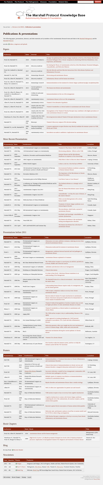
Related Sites (63, 2)
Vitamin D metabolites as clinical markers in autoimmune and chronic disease (68, 106)
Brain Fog (20, 470)
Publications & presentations (33, 27)
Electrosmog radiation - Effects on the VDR (71, 151)
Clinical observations (51, 270)
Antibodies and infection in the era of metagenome (59, 267)
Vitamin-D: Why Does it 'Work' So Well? (70, 148)
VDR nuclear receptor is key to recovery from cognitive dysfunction (64, 393)
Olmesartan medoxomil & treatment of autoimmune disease (62, 247)
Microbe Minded (18, 450)
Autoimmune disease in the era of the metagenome (61, 99)
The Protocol (19, 2)
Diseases (43, 2)
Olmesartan (60, 467)
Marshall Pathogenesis (86, 38)
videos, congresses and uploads (18, 44)
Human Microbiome (30, 371)
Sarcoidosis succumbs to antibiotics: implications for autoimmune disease (67, 132)
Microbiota (38, 467)
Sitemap (24, 477)
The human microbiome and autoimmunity (59, 88)
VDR (47, 467)
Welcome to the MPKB (18, 27)
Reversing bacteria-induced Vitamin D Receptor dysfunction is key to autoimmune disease (72, 117)
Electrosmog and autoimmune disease (57, 75)
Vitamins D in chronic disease (53, 337)
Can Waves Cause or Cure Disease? (69, 179)
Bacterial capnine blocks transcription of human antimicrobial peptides (65, 406)
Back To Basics (21, 467)
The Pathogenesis (32, 2)
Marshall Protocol (8, 40)
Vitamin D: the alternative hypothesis (57, 102)
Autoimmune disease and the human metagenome (44, 433)
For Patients (8, 2)
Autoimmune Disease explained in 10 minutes (58, 257)
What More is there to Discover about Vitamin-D (72, 159)
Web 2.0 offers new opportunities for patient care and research (62, 387)
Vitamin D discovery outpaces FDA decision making (61, 122)
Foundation (53, 2)
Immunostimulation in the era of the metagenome (60, 94)
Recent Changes (16, 477)
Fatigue (19, 463)
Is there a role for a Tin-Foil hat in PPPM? (70, 163)
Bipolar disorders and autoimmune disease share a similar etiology (64, 382)
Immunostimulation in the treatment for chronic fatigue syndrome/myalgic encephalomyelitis (73, 83)
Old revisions (7, 477)
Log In (29, 477)
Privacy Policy (97, 479)
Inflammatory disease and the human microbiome (60, 78)
